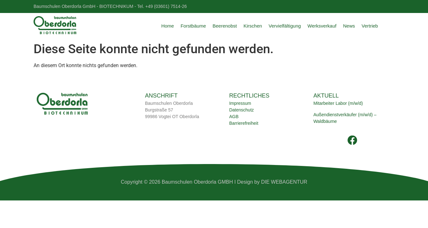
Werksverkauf (321, 25)
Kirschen (252, 25)
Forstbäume (193, 25)
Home (167, 25)
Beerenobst (224, 25)
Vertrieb (370, 25)
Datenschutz (241, 109)
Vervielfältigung (285, 25)
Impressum (240, 103)
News (349, 25)
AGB (234, 116)
